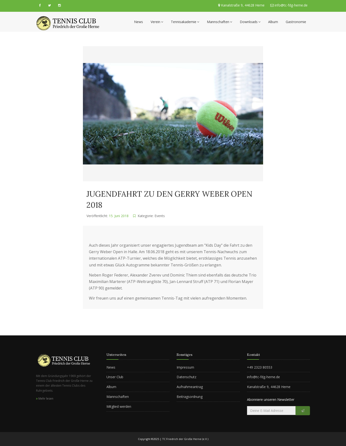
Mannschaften (219, 21)
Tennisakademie (185, 21)
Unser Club (114, 377)
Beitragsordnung (190, 396)
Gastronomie (296, 21)
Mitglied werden (118, 406)
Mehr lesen (44, 398)
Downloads (250, 21)
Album (273, 21)
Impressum (185, 367)
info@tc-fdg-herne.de (291, 5)
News (138, 21)
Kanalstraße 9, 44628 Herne (243, 5)
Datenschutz (186, 377)
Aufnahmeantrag (190, 386)
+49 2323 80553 (259, 367)
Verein (157, 21)
